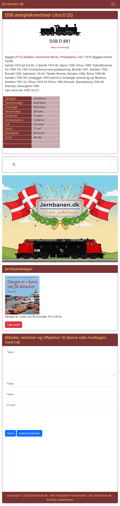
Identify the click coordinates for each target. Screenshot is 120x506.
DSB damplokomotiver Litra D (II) (39, 15)
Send (10, 433)
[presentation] (31, 419)
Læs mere (13, 325)
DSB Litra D (31, 90)
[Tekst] (60, 362)
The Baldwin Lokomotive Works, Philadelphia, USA (50, 57)
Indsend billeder (29, 433)
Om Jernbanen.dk (100, 495)
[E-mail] (60, 405)
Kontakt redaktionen (60, 500)
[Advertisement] (60, 465)
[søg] (59, 165)
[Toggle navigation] (113, 4)
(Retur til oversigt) (60, 47)
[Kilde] (60, 383)
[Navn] (60, 394)
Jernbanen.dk (13, 4)
